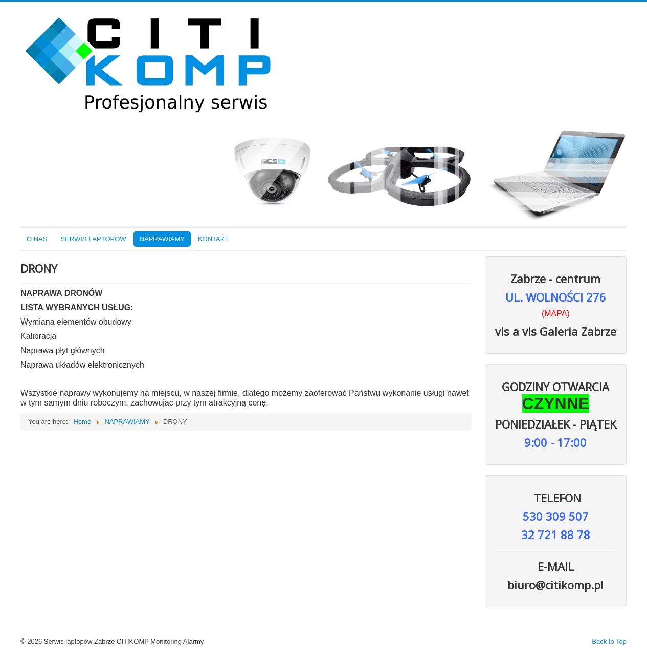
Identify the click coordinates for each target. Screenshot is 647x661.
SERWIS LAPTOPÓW (93, 239)
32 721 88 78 (555, 534)
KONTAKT (213, 239)
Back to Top (609, 641)
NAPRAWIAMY (162, 239)
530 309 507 (556, 516)
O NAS (37, 239)
